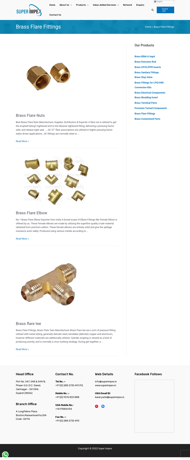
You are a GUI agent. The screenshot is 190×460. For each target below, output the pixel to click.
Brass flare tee (28, 326)
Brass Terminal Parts (146, 105)
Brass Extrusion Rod (145, 64)
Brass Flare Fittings (145, 116)
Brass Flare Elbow (31, 215)
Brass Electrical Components (150, 95)
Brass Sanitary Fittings (147, 75)
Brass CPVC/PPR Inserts (148, 70)
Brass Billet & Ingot (145, 59)
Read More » (22, 144)
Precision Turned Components (151, 111)
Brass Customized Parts (147, 121)
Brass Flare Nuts (30, 118)
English (158, 2)
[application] (67, 5)
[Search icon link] (150, 11)
